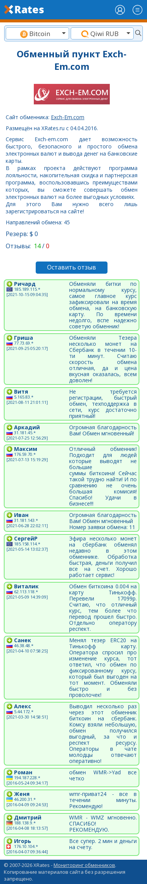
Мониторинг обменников (84, 865)
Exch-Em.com (67, 117)
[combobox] (37, 33)
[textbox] (37, 33)
